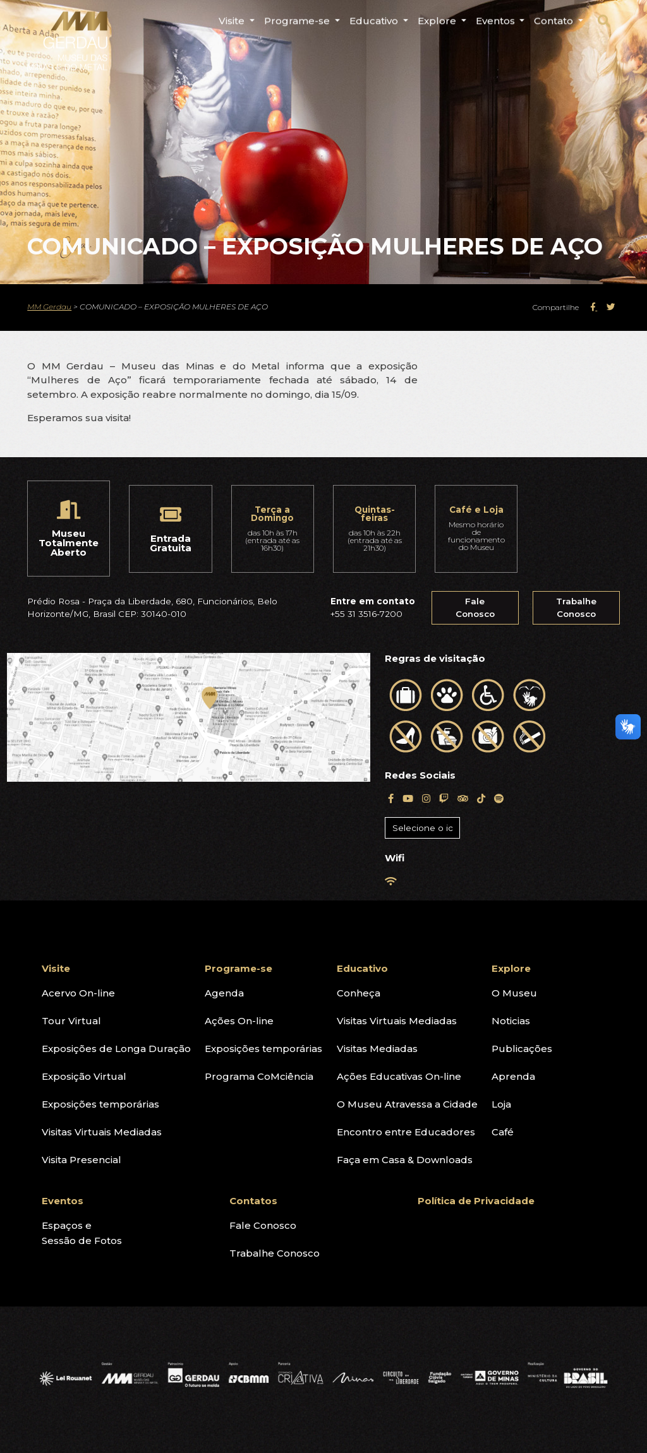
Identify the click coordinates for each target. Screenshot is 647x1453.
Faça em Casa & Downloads (405, 1160)
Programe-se (238, 968)
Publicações (522, 1049)
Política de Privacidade (476, 1200)
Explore (511, 968)
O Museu (514, 993)
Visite (56, 968)
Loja (501, 1104)
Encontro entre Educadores (406, 1132)
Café (503, 1132)
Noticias (511, 1021)
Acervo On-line (78, 993)
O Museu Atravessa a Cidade (407, 1104)
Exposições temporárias (100, 1104)
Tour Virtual (71, 1021)
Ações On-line (239, 1021)
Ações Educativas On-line (399, 1076)
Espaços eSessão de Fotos (82, 1233)
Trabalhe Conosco (576, 607)
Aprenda (513, 1076)
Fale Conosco (475, 607)
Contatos (253, 1200)
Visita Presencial (81, 1160)
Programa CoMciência (259, 1076)
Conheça (358, 993)
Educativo (362, 968)
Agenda (224, 993)
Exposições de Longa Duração (116, 1049)
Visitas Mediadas (377, 1049)
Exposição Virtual (84, 1076)
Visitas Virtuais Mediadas (102, 1132)
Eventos (62, 1200)
